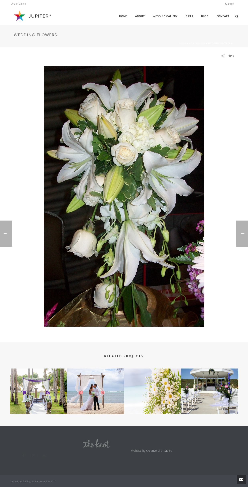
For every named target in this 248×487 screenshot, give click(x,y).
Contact (223, 16)
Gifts (189, 16)
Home (123, 16)
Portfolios (197, 43)
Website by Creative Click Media (151, 451)
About (140, 16)
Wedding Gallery (165, 16)
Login (229, 3)
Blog (205, 16)
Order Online (18, 4)
